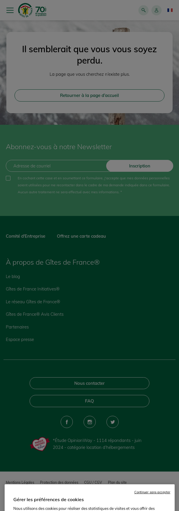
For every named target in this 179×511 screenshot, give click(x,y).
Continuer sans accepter (152, 500)
